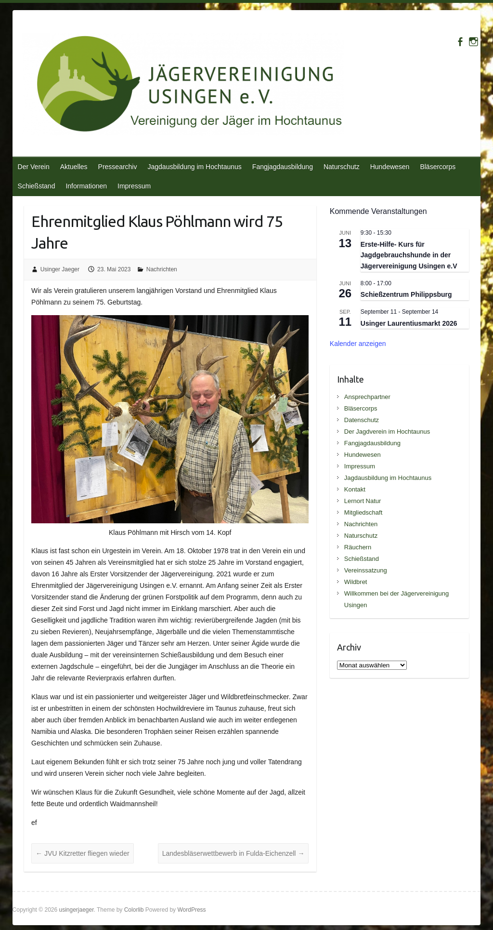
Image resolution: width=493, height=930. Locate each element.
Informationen (86, 186)
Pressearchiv (117, 167)
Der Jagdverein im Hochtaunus (387, 431)
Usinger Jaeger (59, 269)
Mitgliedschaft (363, 512)
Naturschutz (342, 167)
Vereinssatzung (365, 570)
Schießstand (36, 186)
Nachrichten (161, 269)
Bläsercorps (437, 167)
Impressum (134, 186)
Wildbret (355, 581)
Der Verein (34, 167)
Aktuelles (74, 167)
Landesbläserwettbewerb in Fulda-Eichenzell (233, 853)
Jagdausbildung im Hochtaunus (194, 167)
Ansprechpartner (367, 396)
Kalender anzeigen (358, 343)
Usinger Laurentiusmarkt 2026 (409, 323)
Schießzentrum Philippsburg (406, 294)
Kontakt (354, 489)
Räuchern (357, 547)
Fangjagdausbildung (282, 167)
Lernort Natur (362, 501)
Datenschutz (361, 420)
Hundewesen (390, 167)
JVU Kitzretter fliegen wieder (83, 853)
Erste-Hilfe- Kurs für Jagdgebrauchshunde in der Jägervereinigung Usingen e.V (409, 255)
